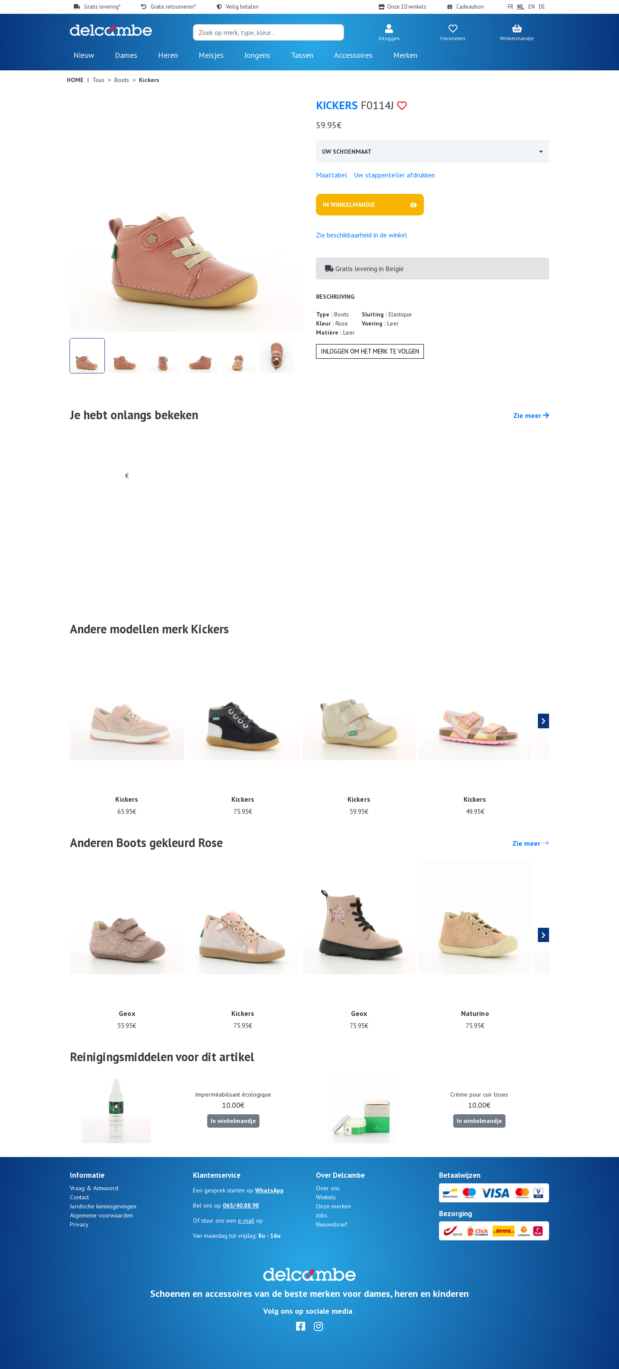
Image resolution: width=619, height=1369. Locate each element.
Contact (79, 1197)
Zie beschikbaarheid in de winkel (361, 235)
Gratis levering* (102, 6)
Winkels (326, 1197)
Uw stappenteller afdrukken (394, 175)
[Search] (268, 32)
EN (531, 6)
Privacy (79, 1224)
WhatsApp (269, 1190)
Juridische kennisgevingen (103, 1206)
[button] (389, 33)
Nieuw (83, 55)
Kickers (337, 105)
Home (75, 80)
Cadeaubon (470, 6)
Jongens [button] (257, 55)
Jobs (321, 1215)
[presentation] (543, 721)
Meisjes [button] (211, 55)
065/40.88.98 (241, 1205)
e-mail (246, 1220)
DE (542, 6)
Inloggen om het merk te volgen (370, 351)
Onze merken (333, 1206)
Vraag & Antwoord (94, 1188)
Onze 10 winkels (406, 6)
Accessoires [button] (353, 55)
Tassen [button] (302, 55)
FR (510, 6)
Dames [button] (126, 55)
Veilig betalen (242, 6)
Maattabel (331, 175)
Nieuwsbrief (331, 1224)
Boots (121, 80)
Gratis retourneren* (173, 6)
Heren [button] (168, 55)
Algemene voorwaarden (101, 1215)
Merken (405, 55)
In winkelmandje (233, 1121)
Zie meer (531, 415)
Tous (98, 80)
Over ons (328, 1188)
